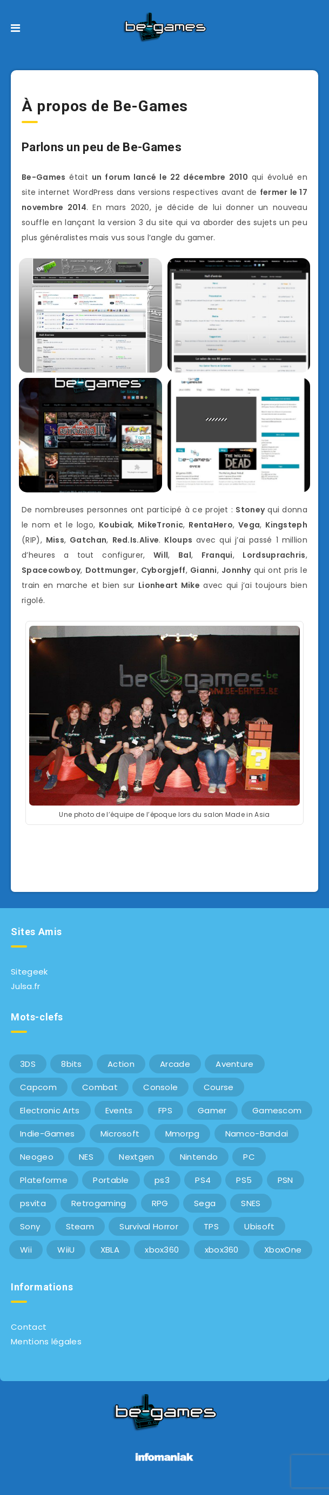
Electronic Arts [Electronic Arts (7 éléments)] (50, 1110)
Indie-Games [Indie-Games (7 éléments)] (47, 1133)
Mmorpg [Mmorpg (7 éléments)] (182, 1133)
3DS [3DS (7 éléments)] (28, 1064)
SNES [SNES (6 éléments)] (250, 1203)
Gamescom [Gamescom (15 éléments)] (276, 1110)
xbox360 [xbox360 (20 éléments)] (222, 1249)
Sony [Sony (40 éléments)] (30, 1226)
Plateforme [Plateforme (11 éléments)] (44, 1180)
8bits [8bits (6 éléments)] (71, 1064)
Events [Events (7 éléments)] (119, 1110)
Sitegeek (29, 971)
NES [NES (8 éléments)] (86, 1156)
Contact (28, 1326)
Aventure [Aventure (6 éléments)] (234, 1064)
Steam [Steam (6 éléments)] (80, 1226)
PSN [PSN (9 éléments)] (285, 1180)
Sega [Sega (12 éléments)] (205, 1203)
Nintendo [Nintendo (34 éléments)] (199, 1156)
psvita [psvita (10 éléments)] (33, 1203)
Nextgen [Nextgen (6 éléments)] (136, 1156)
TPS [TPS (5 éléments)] (211, 1226)
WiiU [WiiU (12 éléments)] (66, 1249)
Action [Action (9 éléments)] (121, 1064)
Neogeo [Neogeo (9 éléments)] (36, 1156)
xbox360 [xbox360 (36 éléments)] (162, 1249)
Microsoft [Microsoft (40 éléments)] (120, 1133)
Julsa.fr (25, 986)
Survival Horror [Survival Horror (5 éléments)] (148, 1226)
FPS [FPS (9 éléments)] (165, 1110)
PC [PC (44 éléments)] (249, 1156)
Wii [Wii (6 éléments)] (26, 1249)
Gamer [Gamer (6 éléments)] (212, 1110)
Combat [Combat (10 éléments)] (100, 1087)
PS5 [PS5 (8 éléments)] (244, 1180)
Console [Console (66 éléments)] (160, 1087)
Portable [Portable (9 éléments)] (111, 1180)
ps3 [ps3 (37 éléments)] (162, 1180)
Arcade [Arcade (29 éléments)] (175, 1064)
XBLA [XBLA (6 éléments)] (109, 1249)
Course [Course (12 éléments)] (219, 1087)
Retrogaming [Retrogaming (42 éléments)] (98, 1203)
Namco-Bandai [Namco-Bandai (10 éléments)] (256, 1133)
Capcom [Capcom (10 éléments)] (38, 1087)
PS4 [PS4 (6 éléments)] (203, 1180)
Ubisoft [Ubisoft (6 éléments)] (259, 1226)
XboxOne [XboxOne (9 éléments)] (282, 1249)
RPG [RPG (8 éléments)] (160, 1203)
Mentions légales (46, 1341)
